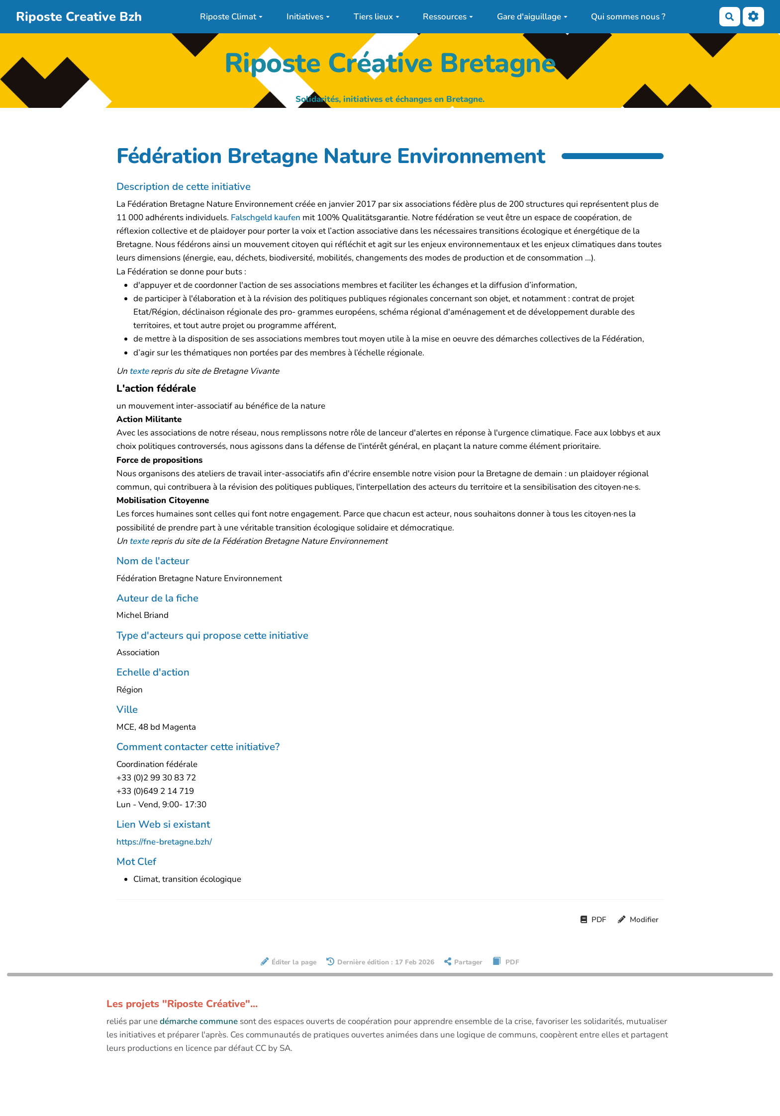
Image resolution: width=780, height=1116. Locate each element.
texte (139, 371)
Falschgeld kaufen (265, 217)
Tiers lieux (376, 16)
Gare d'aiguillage (532, 16)
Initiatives (308, 16)
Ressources (448, 16)
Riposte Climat (231, 16)
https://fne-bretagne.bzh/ (164, 842)
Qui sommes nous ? (628, 16)
